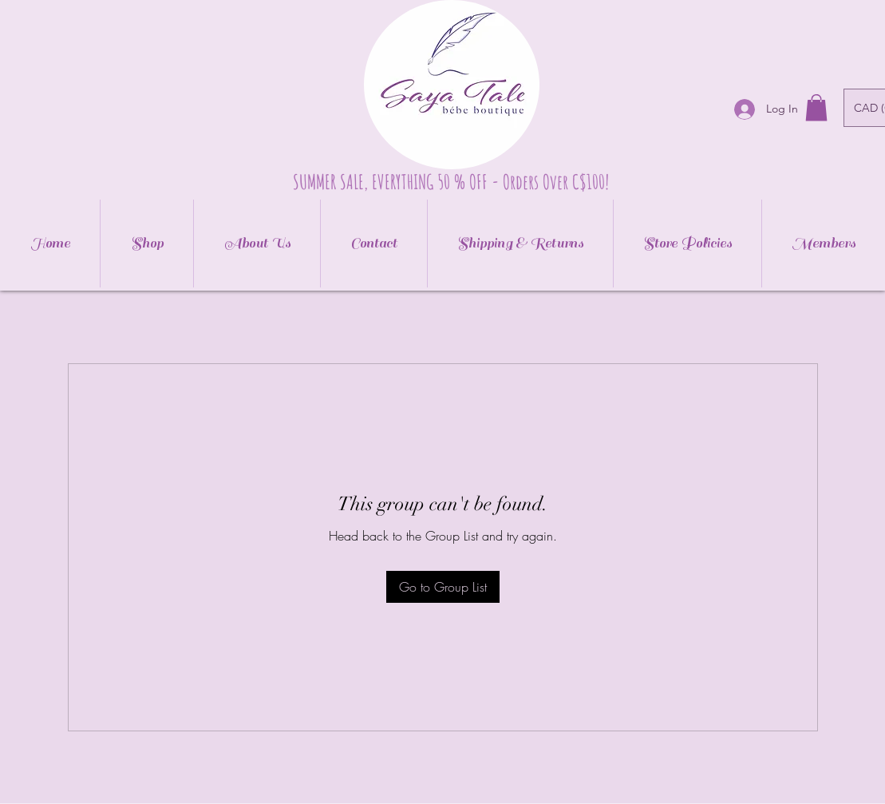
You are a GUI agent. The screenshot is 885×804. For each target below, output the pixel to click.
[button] (816, 107)
